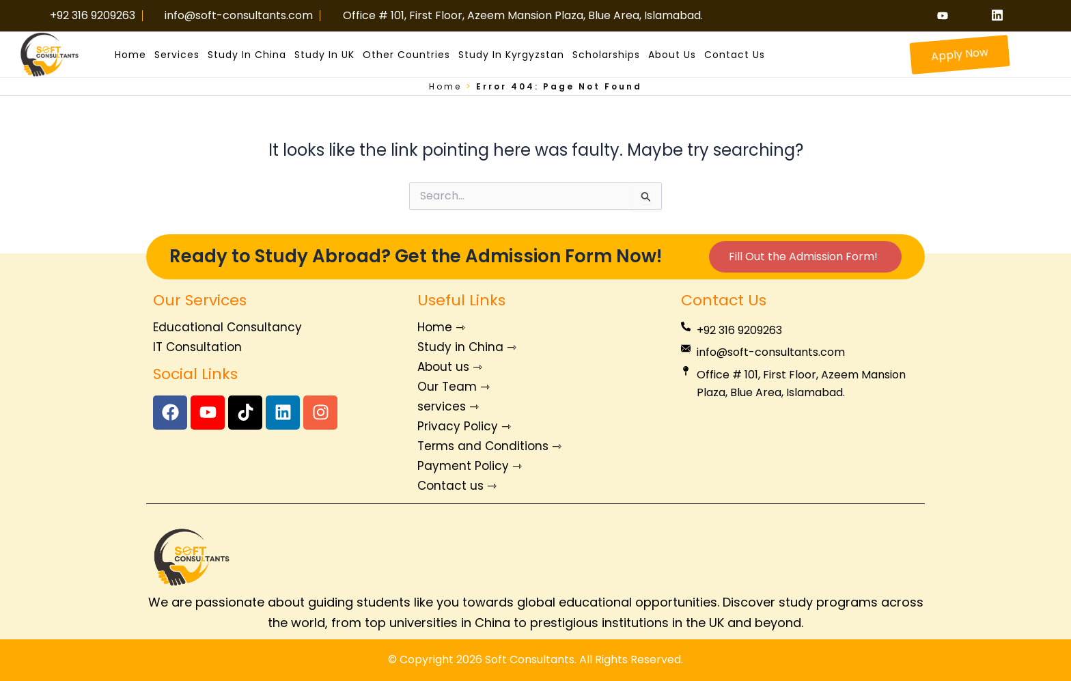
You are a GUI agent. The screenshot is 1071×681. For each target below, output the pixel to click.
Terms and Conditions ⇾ (489, 446)
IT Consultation (197, 347)
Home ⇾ (441, 327)
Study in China (247, 54)
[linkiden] (1002, 15)
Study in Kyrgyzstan (511, 54)
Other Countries (406, 54)
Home (130, 54)
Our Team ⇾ (453, 386)
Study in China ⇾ (466, 347)
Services (176, 54)
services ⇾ (448, 406)
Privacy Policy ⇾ (464, 426)
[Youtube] (947, 15)
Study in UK (324, 54)
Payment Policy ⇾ (469, 466)
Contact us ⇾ (457, 485)
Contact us (734, 54)
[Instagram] (974, 15)
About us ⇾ (449, 367)
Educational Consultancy (227, 327)
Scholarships (606, 54)
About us (672, 54)
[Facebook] (920, 15)
